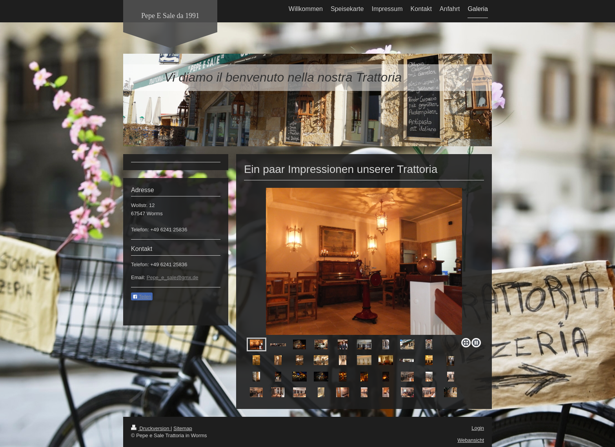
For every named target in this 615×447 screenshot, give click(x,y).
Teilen (142, 297)
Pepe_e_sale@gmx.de (172, 277)
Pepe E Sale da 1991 (170, 16)
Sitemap (182, 428)
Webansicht (470, 440)
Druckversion (151, 428)
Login (477, 428)
